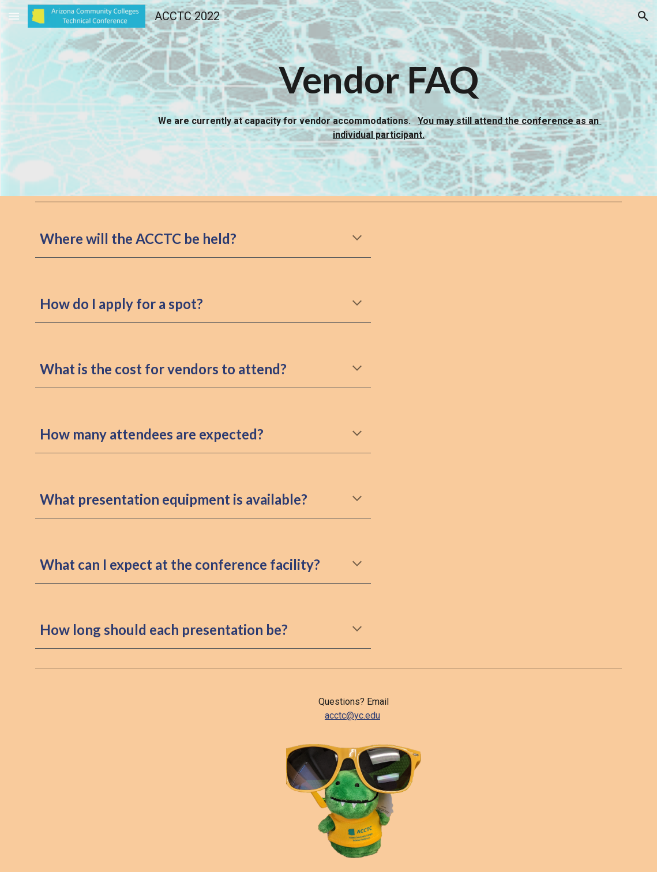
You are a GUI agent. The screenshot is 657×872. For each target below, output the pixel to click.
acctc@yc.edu (352, 715)
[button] (14, 16)
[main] (379, 98)
